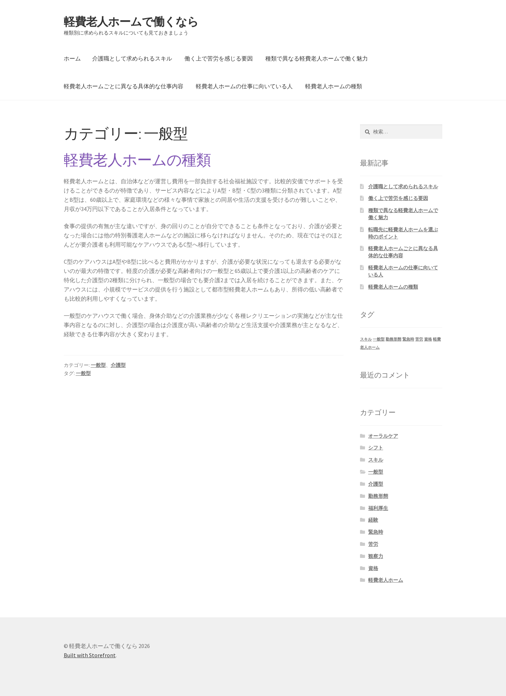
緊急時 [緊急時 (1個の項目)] (408, 339)
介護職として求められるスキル (132, 58)
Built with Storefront (90, 655)
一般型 (98, 365)
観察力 (375, 556)
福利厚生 (378, 508)
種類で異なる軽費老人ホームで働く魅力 (316, 58)
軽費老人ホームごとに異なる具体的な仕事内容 (123, 86)
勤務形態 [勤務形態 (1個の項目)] (393, 339)
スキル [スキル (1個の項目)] (366, 339)
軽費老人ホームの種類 (333, 86)
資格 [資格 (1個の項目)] (428, 339)
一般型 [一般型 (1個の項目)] (379, 339)
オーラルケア (383, 436)
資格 (373, 568)
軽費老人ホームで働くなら (131, 22)
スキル (375, 460)
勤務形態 (378, 496)
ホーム (72, 58)
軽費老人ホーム (385, 580)
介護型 (118, 365)
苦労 (373, 544)
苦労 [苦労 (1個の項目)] (419, 339)
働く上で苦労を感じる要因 (218, 58)
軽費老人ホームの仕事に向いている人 (244, 86)
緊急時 (375, 532)
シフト (375, 447)
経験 (373, 520)
